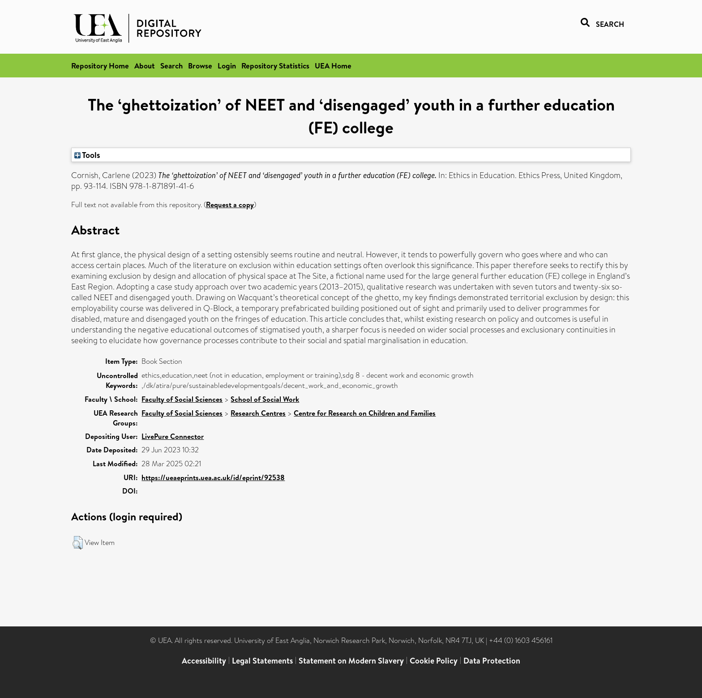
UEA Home (333, 65)
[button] (78, 542)
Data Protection (491, 660)
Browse (200, 65)
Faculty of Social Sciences (182, 399)
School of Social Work (265, 399)
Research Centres (258, 413)
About (144, 65)
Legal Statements (262, 660)
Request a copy (230, 204)
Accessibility (204, 660)
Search (171, 65)
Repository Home (100, 65)
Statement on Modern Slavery (351, 660)
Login (227, 65)
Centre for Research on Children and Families (365, 413)
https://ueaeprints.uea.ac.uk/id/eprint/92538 (213, 477)
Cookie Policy (434, 660)
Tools (87, 155)
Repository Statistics (275, 65)
